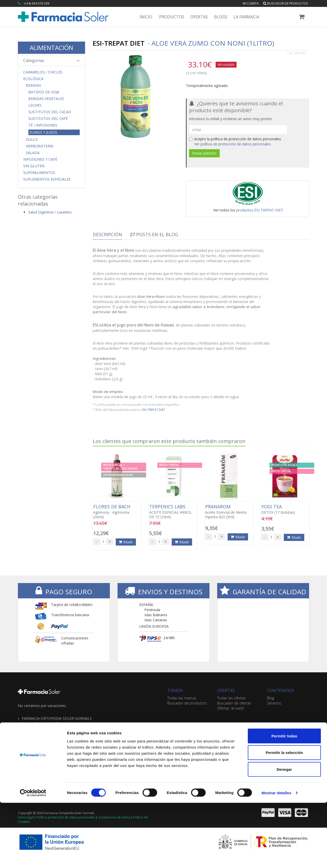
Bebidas (33, 85)
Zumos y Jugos (43, 132)
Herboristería (39, 146)
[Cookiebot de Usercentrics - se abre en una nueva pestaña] (33, 848)
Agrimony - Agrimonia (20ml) (117, 511)
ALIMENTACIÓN (51, 47)
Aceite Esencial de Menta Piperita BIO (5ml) (228, 511)
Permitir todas (284, 791)
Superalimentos (39, 172)
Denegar (284, 824)
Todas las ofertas (231, 698)
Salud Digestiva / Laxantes (50, 212)
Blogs (220, 17)
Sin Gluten (33, 166)
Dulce (32, 139)
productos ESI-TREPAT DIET (259, 210)
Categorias (51, 60)
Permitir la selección (284, 808)
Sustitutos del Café (48, 118)
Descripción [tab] (107, 234)
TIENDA (175, 690)
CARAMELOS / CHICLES (42, 72)
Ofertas (199, 17)
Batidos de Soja (43, 92)
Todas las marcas (181, 698)
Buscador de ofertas (234, 703)
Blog (270, 698)
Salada (33, 152)
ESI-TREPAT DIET (153, 410)
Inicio (145, 17)
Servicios (274, 703)
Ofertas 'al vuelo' (230, 708)
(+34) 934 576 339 (36, 3)
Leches (34, 105)
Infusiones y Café (40, 159)
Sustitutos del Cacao (49, 112)
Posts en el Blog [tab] (154, 234)
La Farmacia (246, 17)
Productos (171, 17)
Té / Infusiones (42, 125)
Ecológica (33, 79)
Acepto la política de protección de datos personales (235, 141)
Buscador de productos (285, 3)
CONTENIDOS (280, 690)
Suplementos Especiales (47, 179)
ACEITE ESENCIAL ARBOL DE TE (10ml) (172, 511)
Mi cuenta (251, 3)
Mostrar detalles (276, 848)
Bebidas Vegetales (46, 98)
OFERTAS (226, 690)
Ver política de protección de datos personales (232, 144)
